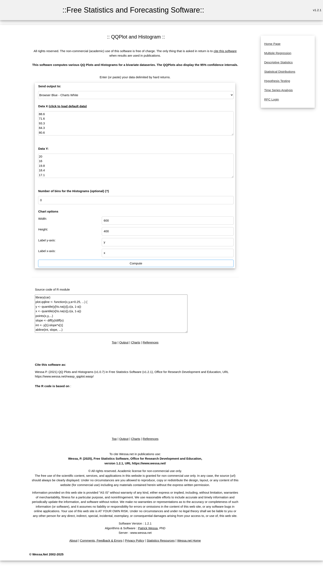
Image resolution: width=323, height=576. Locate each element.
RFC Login (271, 99)
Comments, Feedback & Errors (101, 540)
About (73, 540)
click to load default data (68, 106)
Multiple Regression (277, 53)
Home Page (272, 44)
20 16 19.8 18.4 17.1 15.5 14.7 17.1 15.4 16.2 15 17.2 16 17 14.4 (136, 166)
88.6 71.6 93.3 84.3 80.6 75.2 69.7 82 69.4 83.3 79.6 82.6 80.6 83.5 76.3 (136, 123)
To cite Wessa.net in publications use (134, 454)
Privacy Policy (134, 540)
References (151, 342)
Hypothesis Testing (277, 81)
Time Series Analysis (278, 90)
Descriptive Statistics (278, 62)
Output (124, 342)
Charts (135, 342)
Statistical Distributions (279, 71)
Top (114, 342)
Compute (136, 263)
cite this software (225, 51)
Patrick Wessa (148, 528)
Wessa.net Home (189, 540)
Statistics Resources (161, 540)
